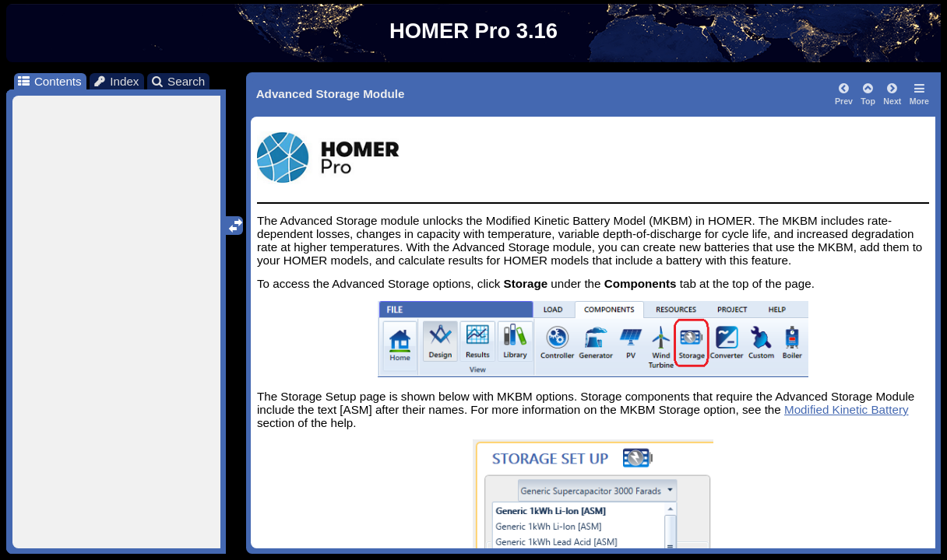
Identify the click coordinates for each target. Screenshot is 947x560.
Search (178, 81)
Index (116, 81)
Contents (48, 81)
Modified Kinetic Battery (846, 409)
